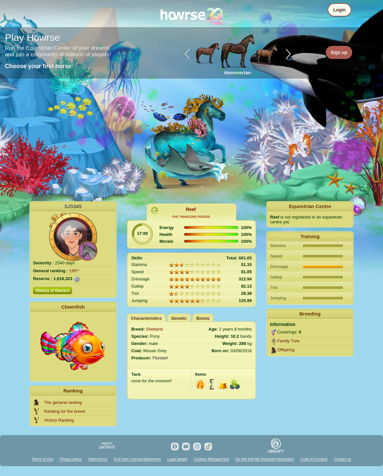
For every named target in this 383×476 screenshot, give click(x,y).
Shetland (154, 329)
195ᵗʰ (74, 270)
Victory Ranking (59, 420)
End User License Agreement (137, 459)
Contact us (342, 459)
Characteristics (146, 318)
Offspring (286, 349)
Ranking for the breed (64, 411)
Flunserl (160, 357)
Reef (191, 209)
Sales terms (97, 459)
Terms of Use (42, 459)
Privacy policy (71, 459)
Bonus (203, 318)
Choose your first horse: (39, 66)
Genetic (179, 318)
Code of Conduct (313, 459)
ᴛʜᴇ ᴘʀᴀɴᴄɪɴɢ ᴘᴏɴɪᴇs (191, 216)
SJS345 (73, 206)
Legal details (177, 459)
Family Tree (288, 340)
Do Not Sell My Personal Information (264, 459)
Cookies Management (211, 459)
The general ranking (63, 402)
